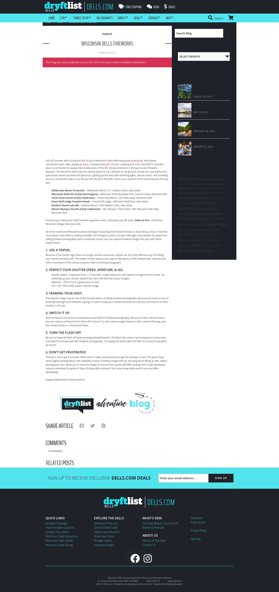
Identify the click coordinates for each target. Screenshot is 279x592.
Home (51, 18)
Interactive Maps (104, 545)
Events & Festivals (153, 527)
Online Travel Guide (106, 527)
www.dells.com (175, 580)
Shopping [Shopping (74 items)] (214, 224)
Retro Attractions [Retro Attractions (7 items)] (187, 224)
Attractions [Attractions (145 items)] (189, 178)
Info (178, 18)
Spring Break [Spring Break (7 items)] (200, 234)
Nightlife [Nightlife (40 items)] (184, 208)
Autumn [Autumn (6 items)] (205, 179)
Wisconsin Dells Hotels (59, 540)
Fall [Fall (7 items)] (223, 184)
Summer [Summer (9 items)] (213, 234)
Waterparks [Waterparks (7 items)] (184, 246)
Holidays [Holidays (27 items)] (184, 197)
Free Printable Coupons (60, 527)
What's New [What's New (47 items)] (201, 245)
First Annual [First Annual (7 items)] (195, 188)
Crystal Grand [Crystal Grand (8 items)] (198, 184)
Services (161, 18)
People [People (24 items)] (213, 208)
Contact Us (149, 545)
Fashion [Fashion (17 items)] (183, 188)
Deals (171, 7)
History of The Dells (154, 540)
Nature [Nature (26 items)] (202, 202)
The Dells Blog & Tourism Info (160, 523)
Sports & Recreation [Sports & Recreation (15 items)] (191, 229)
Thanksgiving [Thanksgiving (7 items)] (185, 240)
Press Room (198, 522)
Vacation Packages (57, 523)
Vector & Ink (146, 584)
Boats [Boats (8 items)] (213, 179)
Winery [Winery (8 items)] (215, 246)
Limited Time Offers (57, 532)
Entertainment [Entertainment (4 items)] (213, 184)
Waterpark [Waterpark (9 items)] (214, 240)
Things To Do (83, 18)
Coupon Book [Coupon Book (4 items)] (184, 184)
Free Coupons (130, 7)
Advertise (196, 518)
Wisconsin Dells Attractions (62, 536)
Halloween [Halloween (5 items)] (194, 193)
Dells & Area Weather (107, 532)
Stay (63, 18)
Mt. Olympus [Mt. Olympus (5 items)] (190, 203)
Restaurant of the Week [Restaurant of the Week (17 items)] (209, 218)
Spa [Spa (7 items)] (226, 224)
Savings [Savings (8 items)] (201, 224)
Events (127, 18)
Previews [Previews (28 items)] (199, 213)
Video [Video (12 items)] (203, 240)
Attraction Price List (106, 523)
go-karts (84, 164)
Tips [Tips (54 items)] (195, 239)
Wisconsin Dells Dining (59, 545)
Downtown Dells (104, 536)
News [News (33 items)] (212, 202)
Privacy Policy (199, 530)
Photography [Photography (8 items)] (185, 214)
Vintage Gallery (103, 540)
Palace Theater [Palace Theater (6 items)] (200, 209)
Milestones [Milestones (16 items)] (198, 198)
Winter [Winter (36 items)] (183, 250)
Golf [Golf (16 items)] (211, 188)
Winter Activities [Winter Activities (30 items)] (201, 251)
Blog (154, 7)
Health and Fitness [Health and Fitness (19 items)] (213, 193)
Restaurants (109, 18)
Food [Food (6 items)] (205, 188)
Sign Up (221, 478)
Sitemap (196, 539)
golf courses (112, 164)
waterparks (137, 160)
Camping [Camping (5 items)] (221, 179)
